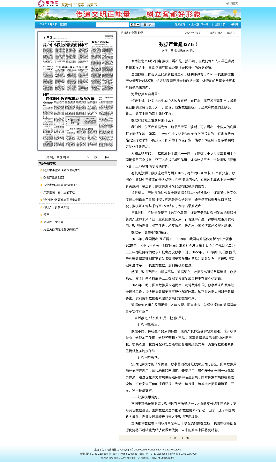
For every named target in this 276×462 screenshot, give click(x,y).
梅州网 (234, 24)
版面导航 (220, 24)
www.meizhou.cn (149, 449)
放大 (214, 32)
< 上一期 (194, 24)
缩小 (222, 32)
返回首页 (180, 24)
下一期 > (205, 24)
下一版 (104, 157)
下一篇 (185, 437)
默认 (231, 32)
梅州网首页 (231, 3)
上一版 (92, 157)
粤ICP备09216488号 (163, 457)
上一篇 (172, 437)
